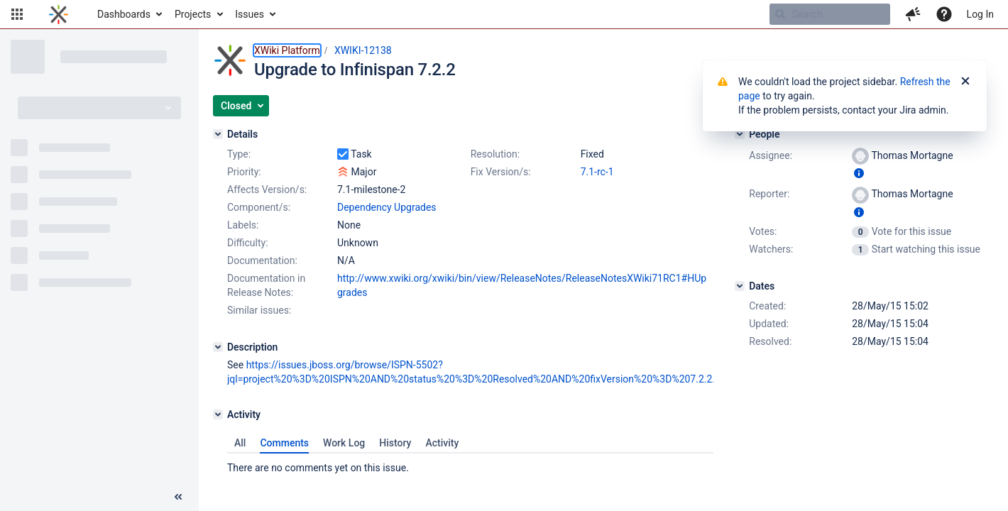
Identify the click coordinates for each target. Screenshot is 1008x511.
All (240, 443)
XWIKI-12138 (363, 50)
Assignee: (770, 155)
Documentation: (262, 260)
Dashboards (123, 14)
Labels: (242, 225)
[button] (17, 14)
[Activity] (218, 414)
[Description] (218, 347)
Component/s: (258, 207)
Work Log (344, 443)
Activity (442, 443)
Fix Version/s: (501, 171)
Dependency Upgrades (387, 207)
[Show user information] (859, 173)
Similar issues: (259, 310)
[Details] (218, 134)
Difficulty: (247, 242)
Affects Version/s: (267, 189)
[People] (740, 134)
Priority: (244, 171)
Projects (193, 14)
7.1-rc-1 (597, 171)
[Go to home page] (58, 14)
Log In (980, 14)
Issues (249, 14)
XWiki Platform (287, 50)
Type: (239, 154)
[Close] (965, 82)
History (395, 443)
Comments (284, 443)
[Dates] (740, 286)
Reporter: (769, 193)
